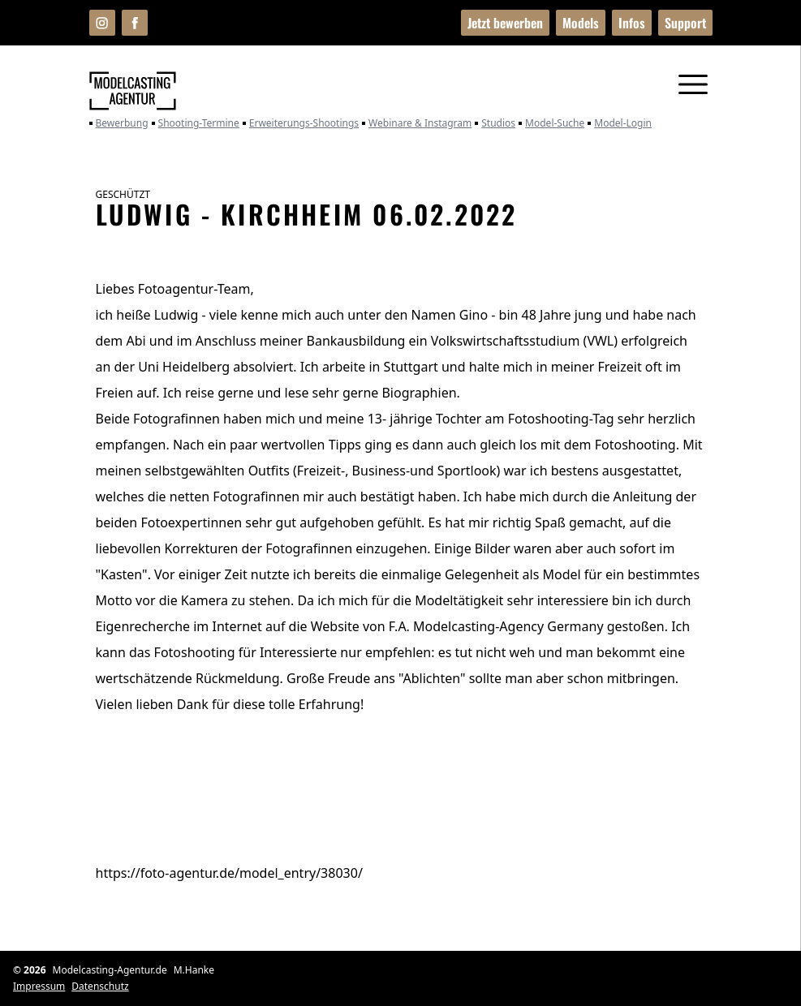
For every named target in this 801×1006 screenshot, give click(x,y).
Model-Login (620, 123)
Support (685, 22)
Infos (631, 22)
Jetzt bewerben (505, 22)
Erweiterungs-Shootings (301, 123)
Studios (495, 123)
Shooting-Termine (195, 123)
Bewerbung (119, 123)
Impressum (39, 986)
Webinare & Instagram (417, 123)
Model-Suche (551, 123)
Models (580, 22)
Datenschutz (99, 986)
